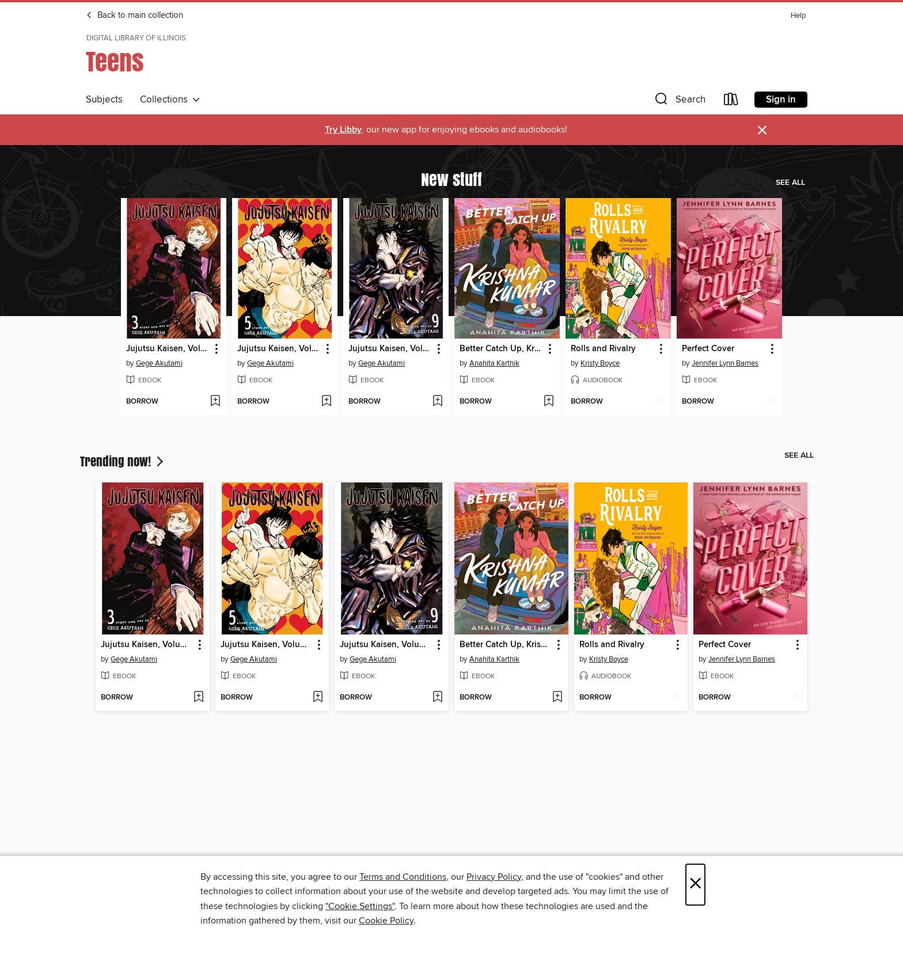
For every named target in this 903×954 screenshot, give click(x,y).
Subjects (104, 99)
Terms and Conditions (402, 877)
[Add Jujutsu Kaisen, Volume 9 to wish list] (437, 401)
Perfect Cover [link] (708, 349)
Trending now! (123, 461)
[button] (679, 101)
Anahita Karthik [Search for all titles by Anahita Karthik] (494, 363)
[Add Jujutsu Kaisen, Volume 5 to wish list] (326, 401)
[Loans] (731, 101)
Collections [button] (170, 99)
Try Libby (343, 130)
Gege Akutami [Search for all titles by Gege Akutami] (159, 363)
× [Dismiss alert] (762, 130)
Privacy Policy (493, 877)
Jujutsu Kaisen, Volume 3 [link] (168, 349)
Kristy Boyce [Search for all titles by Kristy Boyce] (600, 363)
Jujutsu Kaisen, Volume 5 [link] (279, 349)
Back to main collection (134, 15)
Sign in (781, 99)
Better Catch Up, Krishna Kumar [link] (502, 349)
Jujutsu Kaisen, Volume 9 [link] (390, 349)
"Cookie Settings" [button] (359, 906)
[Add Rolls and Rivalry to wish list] (659, 401)
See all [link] (790, 182)
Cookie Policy (386, 920)
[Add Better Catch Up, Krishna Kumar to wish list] (548, 401)
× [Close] (695, 884)
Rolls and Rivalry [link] (603, 349)
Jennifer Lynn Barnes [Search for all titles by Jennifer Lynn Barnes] (725, 363)
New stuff (451, 179)
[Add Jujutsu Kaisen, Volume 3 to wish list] (215, 401)
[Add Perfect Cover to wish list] (771, 401)
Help (798, 16)
